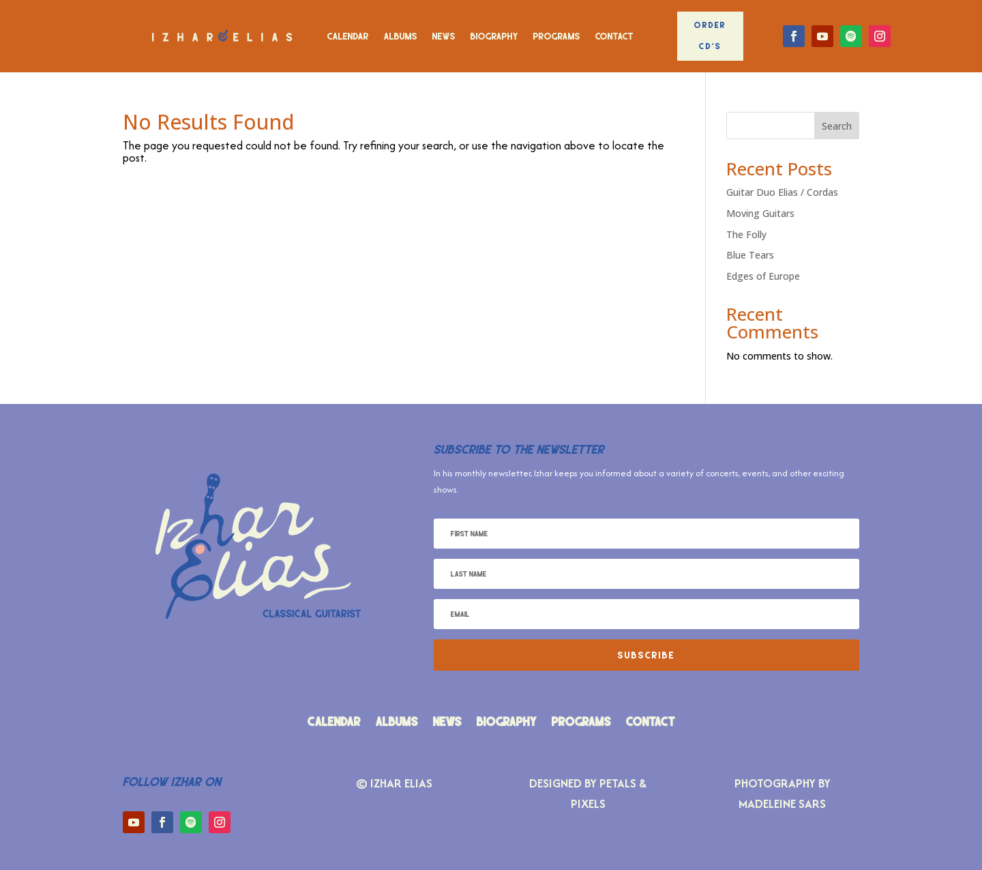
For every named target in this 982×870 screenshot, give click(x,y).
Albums (400, 36)
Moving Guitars (760, 213)
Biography (494, 36)
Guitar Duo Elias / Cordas (782, 192)
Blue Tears (750, 254)
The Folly (746, 234)
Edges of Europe (763, 276)
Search (837, 125)
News (444, 36)
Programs (556, 36)
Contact (614, 36)
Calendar (348, 36)
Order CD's (710, 35)
